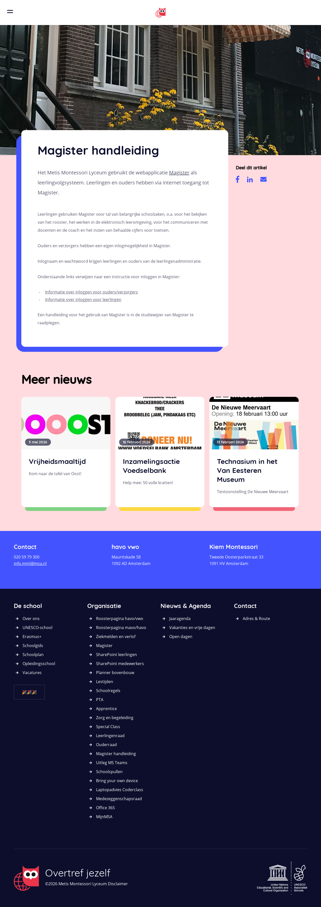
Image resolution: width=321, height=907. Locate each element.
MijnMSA (104, 816)
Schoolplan (33, 654)
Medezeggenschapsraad (119, 798)
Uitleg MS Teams (111, 762)
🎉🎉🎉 (29, 692)
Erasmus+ (32, 636)
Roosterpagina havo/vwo (119, 618)
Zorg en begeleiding (114, 717)
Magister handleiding (116, 753)
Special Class (108, 726)
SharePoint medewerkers (120, 663)
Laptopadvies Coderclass (119, 789)
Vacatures (32, 672)
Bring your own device (117, 780)
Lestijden (104, 681)
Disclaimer (118, 883)
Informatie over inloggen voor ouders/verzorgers (91, 292)
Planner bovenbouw (115, 672)
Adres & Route (256, 618)
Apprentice (106, 708)
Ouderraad (106, 744)
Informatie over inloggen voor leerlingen (83, 299)
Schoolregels (108, 690)
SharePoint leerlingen (116, 654)
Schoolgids (33, 645)
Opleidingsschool (39, 663)
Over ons (31, 618)
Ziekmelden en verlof (115, 636)
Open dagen (180, 636)
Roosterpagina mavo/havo (121, 627)
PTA (99, 699)
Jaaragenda (180, 618)
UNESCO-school (37, 627)
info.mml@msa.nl (30, 563)
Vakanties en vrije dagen (192, 627)
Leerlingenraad (110, 735)
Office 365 (105, 807)
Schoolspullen (109, 771)
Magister (179, 172)
